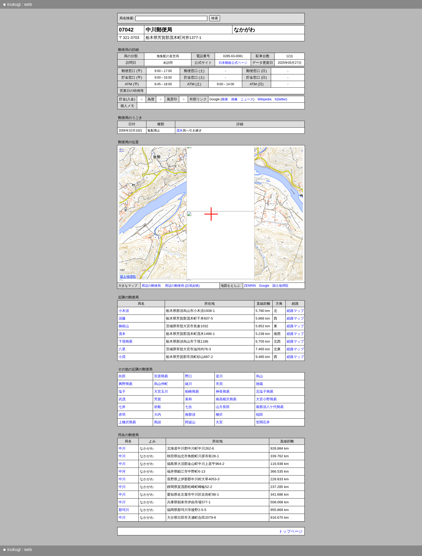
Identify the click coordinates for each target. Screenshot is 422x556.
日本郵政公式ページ (233, 63)
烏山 (259, 376)
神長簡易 (223, 391)
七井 (122, 407)
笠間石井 (263, 422)
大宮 (219, 422)
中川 (122, 448)
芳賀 (157, 399)
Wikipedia (264, 99)
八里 (122, 349)
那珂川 (124, 510)
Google (264, 286)
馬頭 (157, 422)
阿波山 (190, 422)
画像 (234, 99)
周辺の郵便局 (151, 286)
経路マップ (295, 311)
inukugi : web (17, 4)
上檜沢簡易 (127, 422)
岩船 (157, 407)
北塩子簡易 (264, 391)
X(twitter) (281, 99)
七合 (188, 407)
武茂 (122, 399)
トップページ (291, 531)
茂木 (179, 130)
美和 (188, 399)
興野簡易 (125, 384)
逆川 (219, 376)
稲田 (259, 414)
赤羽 (122, 414)
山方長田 (223, 407)
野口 (188, 376)
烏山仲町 (161, 384)
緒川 (188, 384)
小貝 (122, 357)
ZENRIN (250, 286)
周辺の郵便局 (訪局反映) (182, 286)
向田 (122, 376)
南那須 (190, 414)
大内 (157, 414)
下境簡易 (125, 341)
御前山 (124, 326)
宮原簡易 (161, 376)
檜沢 (219, 414)
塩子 (122, 391)
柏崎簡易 (192, 391)
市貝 (219, 384)
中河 (122, 471)
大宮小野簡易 (266, 399)
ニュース (247, 99)
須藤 (122, 318)
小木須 (124, 311)
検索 (225, 99)
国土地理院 (280, 286)
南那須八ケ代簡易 (270, 407)
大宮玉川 (161, 391)
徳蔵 (259, 384)
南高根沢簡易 (226, 399)
